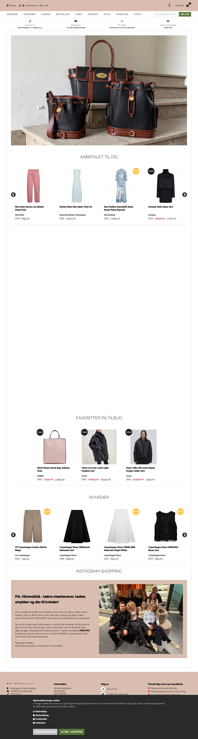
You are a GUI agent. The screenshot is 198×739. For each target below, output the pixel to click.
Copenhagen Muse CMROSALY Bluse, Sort (163, 549)
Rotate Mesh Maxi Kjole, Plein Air (76, 207)
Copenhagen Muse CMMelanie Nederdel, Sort (75, 549)
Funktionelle (41, 719)
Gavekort (93, 14)
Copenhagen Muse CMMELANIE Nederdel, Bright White (119, 549)
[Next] (184, 194)
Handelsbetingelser (63, 688)
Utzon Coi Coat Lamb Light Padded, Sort (95, 469)
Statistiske (40, 723)
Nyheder (45, 14)
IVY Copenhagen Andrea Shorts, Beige (31, 549)
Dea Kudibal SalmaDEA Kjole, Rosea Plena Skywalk (118, 208)
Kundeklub (122, 14)
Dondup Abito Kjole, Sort (160, 207)
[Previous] (13, 194)
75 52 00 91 (14, 694)
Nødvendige (41, 711)
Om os (107, 14)
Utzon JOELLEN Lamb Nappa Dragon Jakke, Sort (140, 469)
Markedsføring (42, 715)
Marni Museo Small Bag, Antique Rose (53, 469)
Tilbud (78, 14)
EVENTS (138, 14)
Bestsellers (62, 14)
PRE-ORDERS (60, 694)
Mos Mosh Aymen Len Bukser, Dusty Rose (29, 208)
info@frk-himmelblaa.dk (19, 691)
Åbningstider (59, 691)
